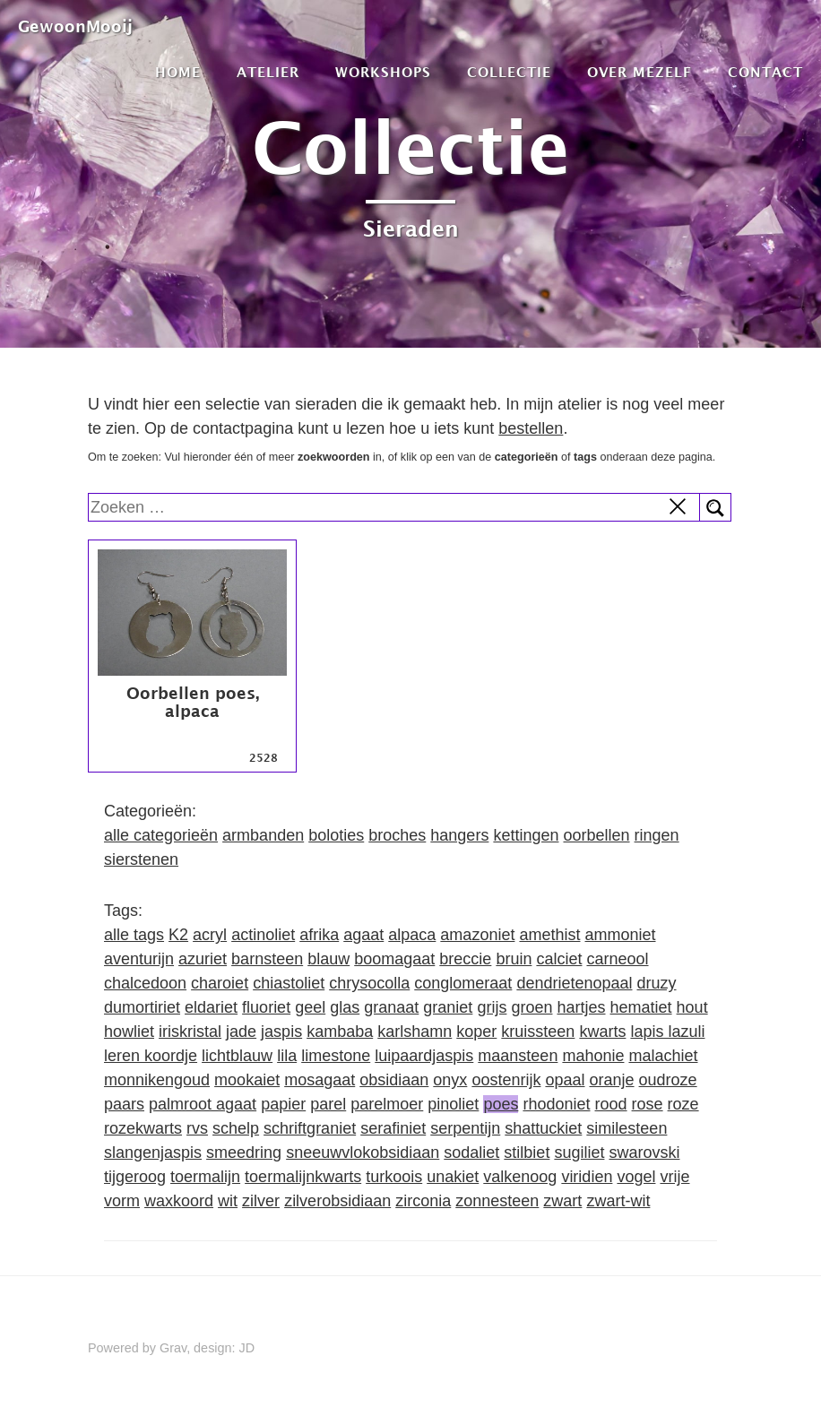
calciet (559, 959)
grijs (491, 1007)
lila (287, 1056)
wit (228, 1201)
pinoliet (453, 1104)
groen (531, 1007)
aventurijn (139, 959)
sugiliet (579, 1152)
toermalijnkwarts (303, 1177)
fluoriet (266, 1007)
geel (310, 1007)
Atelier (268, 72)
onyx (450, 1080)
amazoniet (477, 935)
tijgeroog (135, 1177)
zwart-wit (618, 1201)
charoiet (219, 983)
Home (178, 72)
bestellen (530, 428)
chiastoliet (288, 983)
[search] (394, 507)
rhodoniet (556, 1104)
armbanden (263, 835)
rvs (197, 1128)
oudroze (668, 1080)
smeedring (243, 1152)
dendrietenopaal (574, 983)
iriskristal (190, 1031)
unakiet (453, 1177)
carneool (617, 959)
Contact (765, 72)
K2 (178, 935)
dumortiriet (142, 1007)
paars (124, 1104)
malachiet (662, 1056)
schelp (235, 1128)
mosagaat (319, 1080)
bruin (513, 959)
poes (500, 1104)
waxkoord (178, 1201)
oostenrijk (505, 1080)
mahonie (593, 1056)
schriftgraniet (310, 1128)
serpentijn (465, 1128)
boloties (336, 835)
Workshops (383, 72)
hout (692, 1007)
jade (241, 1031)
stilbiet (526, 1152)
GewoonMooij (75, 26)
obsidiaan (393, 1080)
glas (344, 1007)
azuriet (202, 959)
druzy (657, 983)
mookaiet (247, 1080)
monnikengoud (157, 1080)
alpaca (412, 935)
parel (328, 1104)
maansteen (517, 1056)
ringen (657, 835)
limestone (335, 1056)
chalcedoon (145, 983)
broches (397, 835)
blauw (328, 959)
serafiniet (393, 1128)
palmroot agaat (202, 1104)
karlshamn (414, 1031)
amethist (549, 935)
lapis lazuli (667, 1031)
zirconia (423, 1201)
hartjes (581, 1007)
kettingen (525, 835)
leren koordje (150, 1056)
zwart (562, 1201)
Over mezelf (639, 72)
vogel (636, 1177)
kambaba (340, 1031)
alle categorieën (161, 835)
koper (476, 1031)
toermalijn (205, 1177)
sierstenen (141, 859)
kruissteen (538, 1031)
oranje (612, 1080)
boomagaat (394, 959)
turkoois (394, 1177)
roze (683, 1104)
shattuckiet (543, 1128)
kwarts (602, 1031)
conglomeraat (463, 983)
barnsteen (267, 959)
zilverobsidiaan (337, 1201)
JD (247, 1348)
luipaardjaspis (424, 1056)
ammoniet (619, 935)
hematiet (641, 1007)
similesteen (626, 1128)
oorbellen (596, 835)
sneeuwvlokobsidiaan (362, 1152)
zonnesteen (497, 1201)
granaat (391, 1007)
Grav (173, 1348)
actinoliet (263, 935)
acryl (210, 935)
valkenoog (520, 1177)
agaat (363, 935)
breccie (465, 959)
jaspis (281, 1031)
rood (611, 1104)
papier (283, 1104)
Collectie (509, 72)
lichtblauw (237, 1056)
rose (647, 1104)
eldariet (211, 1007)
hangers (459, 835)
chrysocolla (369, 983)
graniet (447, 1007)
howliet (129, 1031)
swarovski (644, 1152)
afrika (319, 935)
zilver (261, 1201)
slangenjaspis (153, 1152)
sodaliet (471, 1152)
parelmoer (386, 1104)
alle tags (134, 935)
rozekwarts (143, 1128)
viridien (586, 1177)
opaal (564, 1080)
